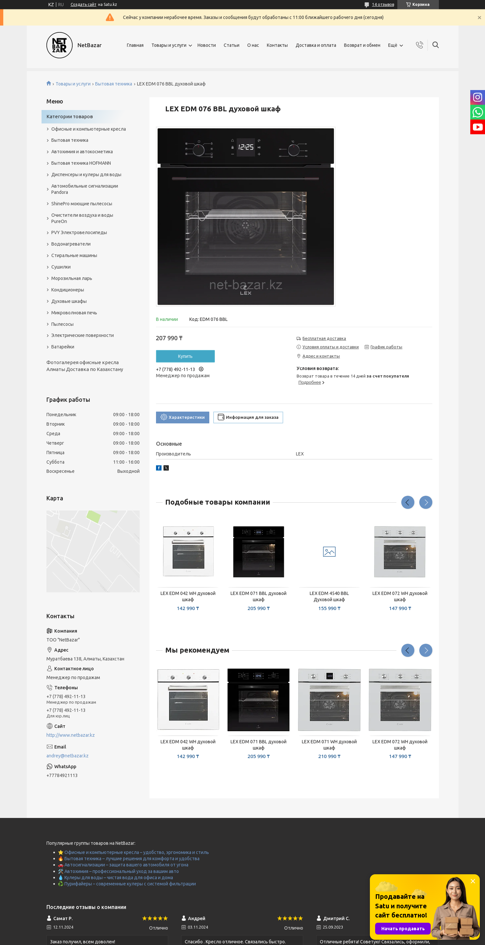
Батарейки (62, 346)
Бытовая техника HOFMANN (81, 163)
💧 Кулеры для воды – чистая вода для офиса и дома (115, 877)
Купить (185, 356)
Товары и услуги (168, 45)
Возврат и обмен (362, 45)
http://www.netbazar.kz (70, 735)
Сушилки (61, 266)
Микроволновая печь (74, 312)
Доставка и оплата (316, 45)
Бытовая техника (113, 83)
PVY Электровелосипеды (79, 232)
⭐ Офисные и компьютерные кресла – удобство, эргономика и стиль (133, 852)
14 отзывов (383, 4)
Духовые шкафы (69, 301)
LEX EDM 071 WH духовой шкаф (329, 744)
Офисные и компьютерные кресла (88, 129)
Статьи (231, 45)
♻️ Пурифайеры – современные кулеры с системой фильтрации (127, 883)
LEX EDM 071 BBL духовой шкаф (258, 596)
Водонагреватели (71, 244)
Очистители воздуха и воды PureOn (82, 218)
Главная (135, 45)
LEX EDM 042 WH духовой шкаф (188, 596)
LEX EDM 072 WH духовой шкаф (399, 596)
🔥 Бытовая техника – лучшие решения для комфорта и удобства (128, 858)
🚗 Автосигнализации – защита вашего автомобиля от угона (123, 864)
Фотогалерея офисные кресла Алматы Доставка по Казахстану (84, 366)
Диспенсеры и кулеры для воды (86, 174)
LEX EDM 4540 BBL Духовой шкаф (329, 596)
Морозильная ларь (71, 278)
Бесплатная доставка (324, 338)
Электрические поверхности (82, 335)
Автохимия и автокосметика (82, 151)
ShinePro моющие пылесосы (81, 203)
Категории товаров (69, 116)
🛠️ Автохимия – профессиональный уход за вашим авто (118, 871)
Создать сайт (83, 4)
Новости (207, 45)
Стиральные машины (74, 255)
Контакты (277, 45)
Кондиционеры (67, 289)
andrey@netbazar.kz (67, 755)
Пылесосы (62, 324)
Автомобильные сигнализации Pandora (84, 189)
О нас (253, 45)
